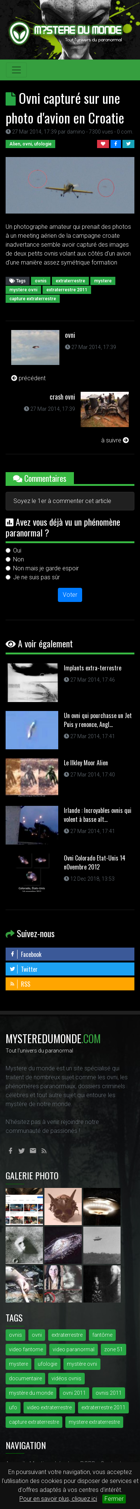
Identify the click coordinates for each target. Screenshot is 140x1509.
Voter (70, 594)
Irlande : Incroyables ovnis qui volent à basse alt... (97, 815)
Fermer (114, 1498)
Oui (17, 550)
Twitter (23, 969)
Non (18, 559)
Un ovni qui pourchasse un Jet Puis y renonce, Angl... (98, 720)
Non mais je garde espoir (46, 568)
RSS (19, 984)
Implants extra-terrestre (92, 667)
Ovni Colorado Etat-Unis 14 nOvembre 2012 (94, 862)
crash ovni (62, 396)
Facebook (25, 954)
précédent (28, 378)
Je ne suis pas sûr (36, 577)
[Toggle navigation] (16, 70)
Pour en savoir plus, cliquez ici (58, 1498)
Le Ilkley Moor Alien (86, 762)
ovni (70, 335)
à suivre (115, 440)
